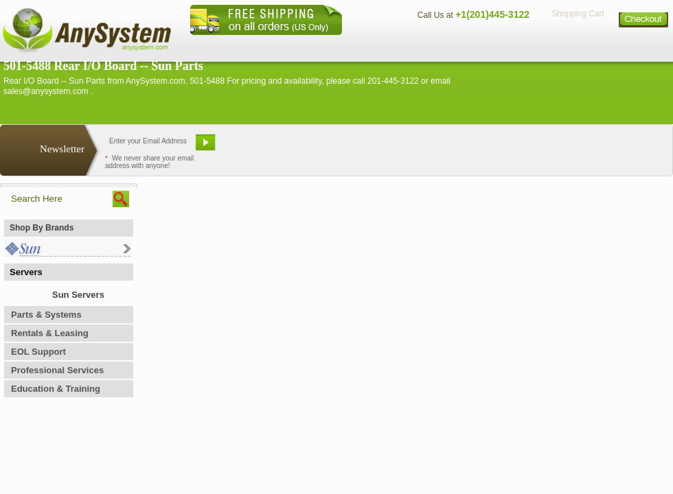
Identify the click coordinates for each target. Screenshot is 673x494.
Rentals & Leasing (50, 333)
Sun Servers (78, 295)
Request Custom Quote (605, 147)
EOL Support (38, 351)
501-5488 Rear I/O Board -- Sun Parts (103, 66)
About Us (374, 45)
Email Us (254, 147)
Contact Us (437, 45)
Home (318, 45)
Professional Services (57, 370)
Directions (504, 45)
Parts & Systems (46, 314)
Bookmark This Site (419, 147)
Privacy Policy (577, 45)
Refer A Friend (329, 147)
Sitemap (644, 45)
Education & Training (55, 389)
